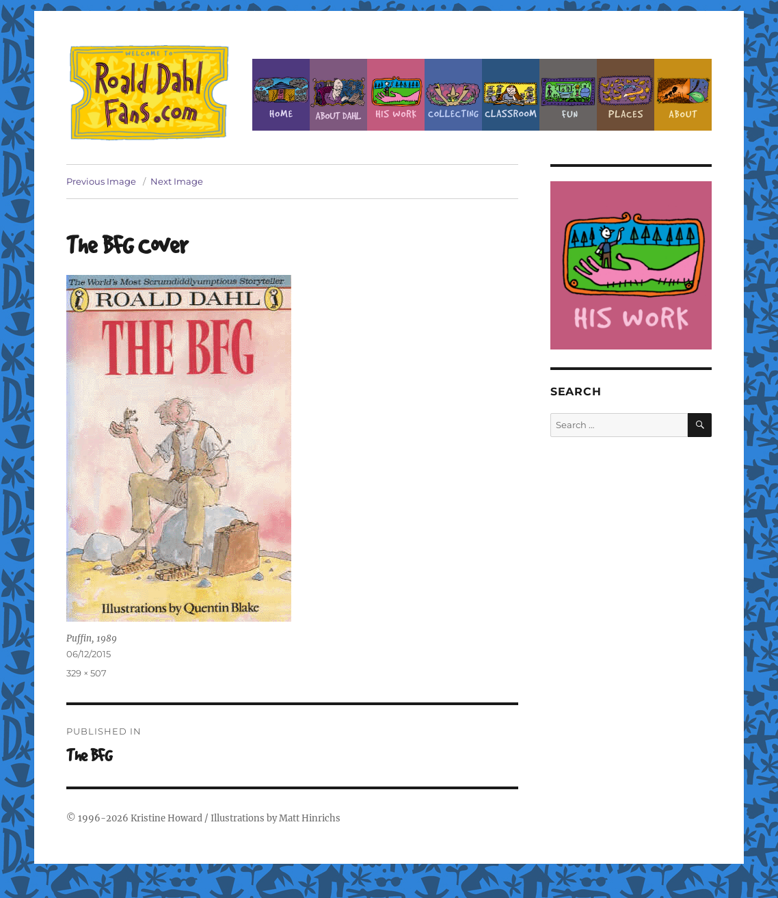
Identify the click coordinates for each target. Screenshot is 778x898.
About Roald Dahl (338, 95)
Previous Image (101, 181)
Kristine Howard (166, 818)
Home (281, 95)
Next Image (176, 181)
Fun (568, 95)
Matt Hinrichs (309, 818)
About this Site (683, 95)
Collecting (453, 95)
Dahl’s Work (396, 95)
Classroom (510, 95)
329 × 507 (86, 673)
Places (625, 95)
